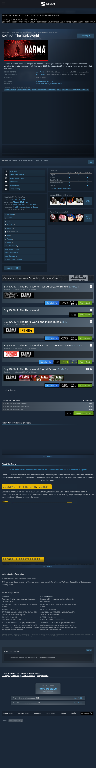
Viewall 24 (88, 202)
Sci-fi (58, 91)
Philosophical (76, 91)
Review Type (7, 718)
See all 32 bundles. (9, 392)
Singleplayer (66, 91)
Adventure (13, 201)
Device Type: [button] (41, 729)
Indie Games (15, 34)
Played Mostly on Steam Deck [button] (77, 726)
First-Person (42, 91)
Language (37, 718)
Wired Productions (42, 85)
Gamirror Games (56, 85)
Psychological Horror (24, 91)
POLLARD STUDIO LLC (45, 83)
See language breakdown (10, 677)
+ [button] (87, 91)
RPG (23, 201)
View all (88, 652)
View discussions (11, 257)
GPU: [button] (30, 729)
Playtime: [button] (59, 726)
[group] (48, 727)
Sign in (4, 162)
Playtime (63, 718)
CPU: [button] (21, 729)
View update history (12, 251)
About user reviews (28, 677)
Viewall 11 (88, 219)
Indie (83, 91)
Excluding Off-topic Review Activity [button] (39, 726)
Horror (34, 91)
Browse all (87, 402)
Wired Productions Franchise (31, 34)
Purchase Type (23, 718)
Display (73, 718)
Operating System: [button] (8, 729)
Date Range (50, 718)
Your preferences (42, 677)
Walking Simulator (10, 91)
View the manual (12, 247)
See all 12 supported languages (60, 190)
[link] (69, 305)
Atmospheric (51, 91)
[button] (85, 305)
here (44, 659)
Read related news (11, 254)
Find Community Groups (13, 261)
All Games (5, 34)
